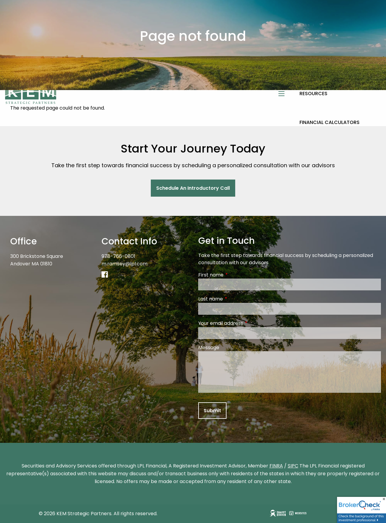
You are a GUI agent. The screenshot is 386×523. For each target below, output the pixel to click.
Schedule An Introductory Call (193, 188)
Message (208, 347)
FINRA (276, 465)
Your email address (244, 323)
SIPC (293, 465)
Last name (234, 298)
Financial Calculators (329, 122)
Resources (313, 93)
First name (235, 274)
